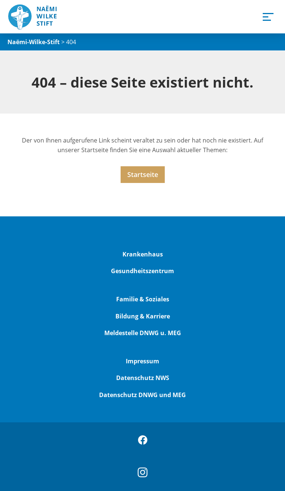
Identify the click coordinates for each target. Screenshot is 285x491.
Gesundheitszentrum (142, 271)
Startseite (142, 174)
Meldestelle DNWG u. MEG (142, 333)
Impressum (142, 361)
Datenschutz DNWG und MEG (142, 395)
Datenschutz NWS (142, 378)
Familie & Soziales (142, 299)
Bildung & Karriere (142, 316)
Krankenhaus (142, 254)
